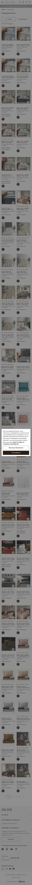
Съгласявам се (16, 452)
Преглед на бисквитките (16, 448)
